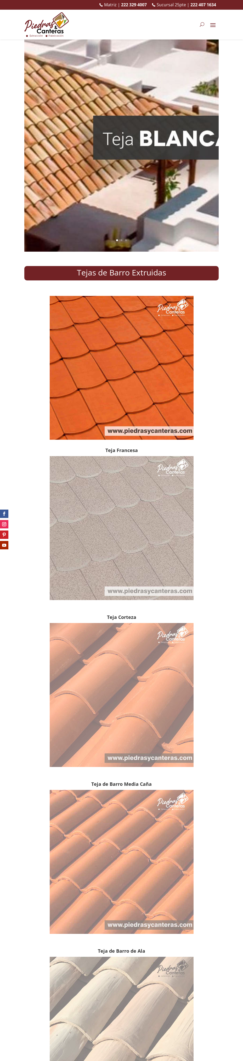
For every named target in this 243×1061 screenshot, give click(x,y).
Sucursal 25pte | (184, 4)
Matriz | (123, 4)
